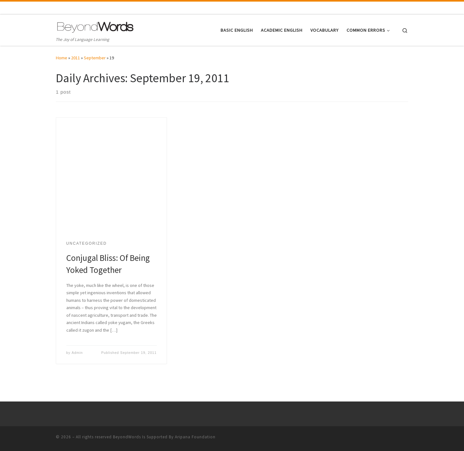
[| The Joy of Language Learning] (95, 26)
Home (61, 58)
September (95, 58)
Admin (77, 353)
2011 (75, 58)
